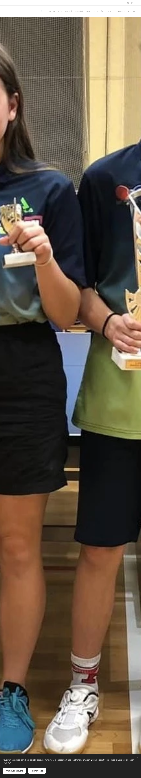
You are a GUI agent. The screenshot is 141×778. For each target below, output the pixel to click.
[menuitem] (89, 11)
